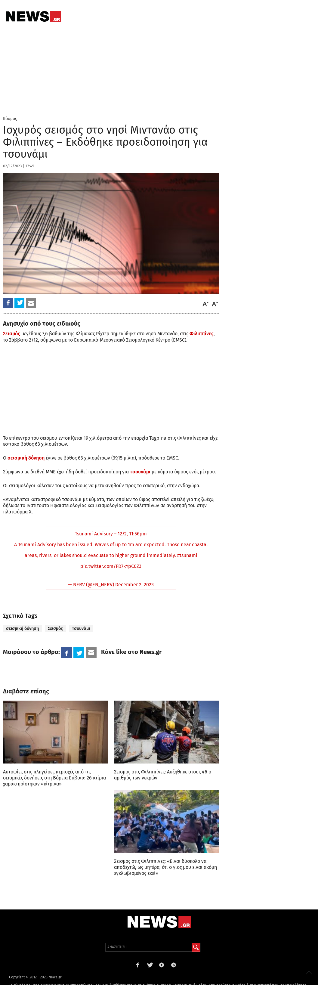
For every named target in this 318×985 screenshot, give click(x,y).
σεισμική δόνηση (22, 628)
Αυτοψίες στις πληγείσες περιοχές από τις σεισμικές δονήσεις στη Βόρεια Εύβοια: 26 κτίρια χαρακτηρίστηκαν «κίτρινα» (54, 778)
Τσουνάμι (81, 628)
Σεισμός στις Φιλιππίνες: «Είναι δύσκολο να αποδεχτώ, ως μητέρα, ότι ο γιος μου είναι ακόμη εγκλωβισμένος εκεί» (165, 867)
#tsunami (187, 555)
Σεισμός (11, 333)
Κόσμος (10, 118)
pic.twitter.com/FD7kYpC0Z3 (110, 566)
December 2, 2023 (134, 584)
